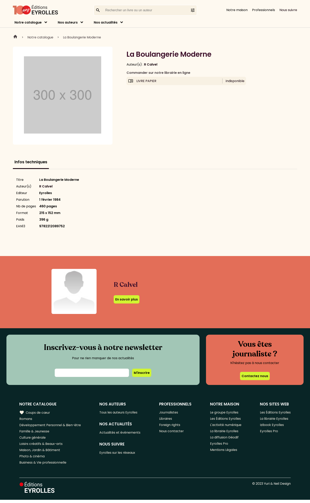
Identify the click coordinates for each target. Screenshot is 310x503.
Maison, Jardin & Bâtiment (39, 452)
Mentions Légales (223, 452)
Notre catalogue (28, 22)
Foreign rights (170, 426)
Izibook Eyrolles (272, 426)
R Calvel (150, 64)
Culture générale (32, 439)
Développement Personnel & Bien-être (50, 426)
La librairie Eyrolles (224, 432)
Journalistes (168, 412)
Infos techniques (30, 162)
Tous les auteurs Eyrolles (119, 412)
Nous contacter (171, 432)
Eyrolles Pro (219, 445)
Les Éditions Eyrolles (225, 419)
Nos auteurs (68, 22)
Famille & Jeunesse (34, 432)
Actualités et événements (120, 433)
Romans (25, 419)
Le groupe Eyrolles (224, 412)
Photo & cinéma (32, 459)
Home (15, 37)
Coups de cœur (34, 412)
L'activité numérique (225, 426)
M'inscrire (142, 372)
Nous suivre (288, 10)
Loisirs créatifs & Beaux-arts (41, 445)
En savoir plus (126, 299)
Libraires (165, 419)
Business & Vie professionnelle (43, 465)
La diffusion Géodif (224, 439)
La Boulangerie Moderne (82, 37)
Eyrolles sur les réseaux (118, 453)
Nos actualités (105, 22)
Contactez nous (255, 376)
